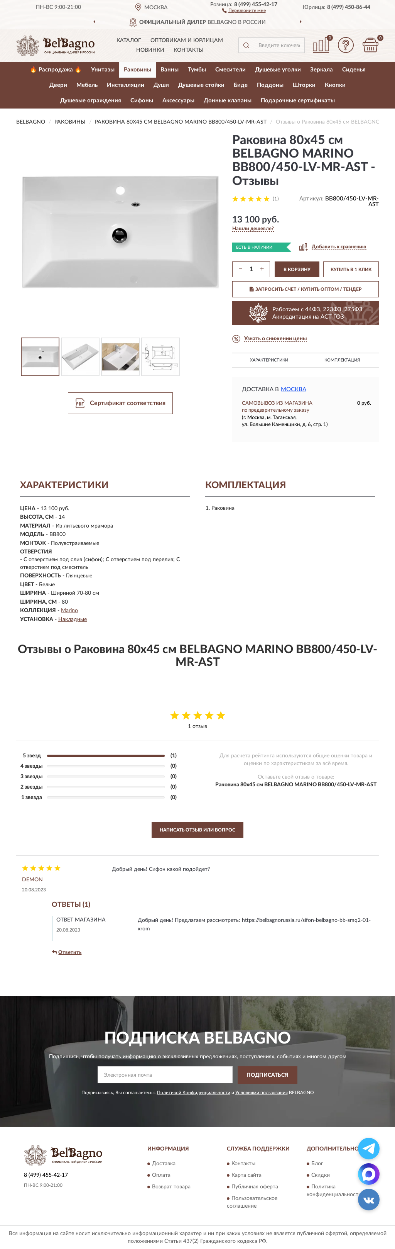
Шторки (304, 85)
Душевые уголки (278, 70)
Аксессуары (178, 101)
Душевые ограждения (90, 101)
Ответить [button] (66, 952)
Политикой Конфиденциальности (193, 1092)
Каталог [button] (128, 40)
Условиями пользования (261, 1092)
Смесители (230, 70)
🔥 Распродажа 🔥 (56, 70)
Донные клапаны (228, 101)
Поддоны (270, 85)
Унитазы (103, 70)
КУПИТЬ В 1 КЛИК (351, 269)
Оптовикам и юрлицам (186, 40)
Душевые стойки (201, 85)
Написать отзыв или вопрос (197, 830)
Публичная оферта (254, 1187)
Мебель (87, 85)
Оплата (161, 1175)
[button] (244, 10)
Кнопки (335, 85)
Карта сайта (246, 1175)
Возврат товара (171, 1187)
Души (161, 85)
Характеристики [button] (269, 360)
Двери (58, 85)
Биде (241, 85)
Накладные (72, 619)
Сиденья (354, 70)
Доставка (164, 1164)
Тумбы (197, 70)
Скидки (320, 1175)
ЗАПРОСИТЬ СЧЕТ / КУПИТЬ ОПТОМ (306, 289)
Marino (69, 610)
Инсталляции (125, 85)
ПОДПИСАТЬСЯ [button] (267, 1075)
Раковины (137, 70)
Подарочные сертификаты (298, 101)
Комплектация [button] (342, 360)
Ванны (169, 70)
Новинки (150, 50)
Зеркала (321, 70)
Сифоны (141, 101)
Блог (317, 1164)
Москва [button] (293, 389)
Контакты (189, 50)
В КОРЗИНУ (297, 269)
